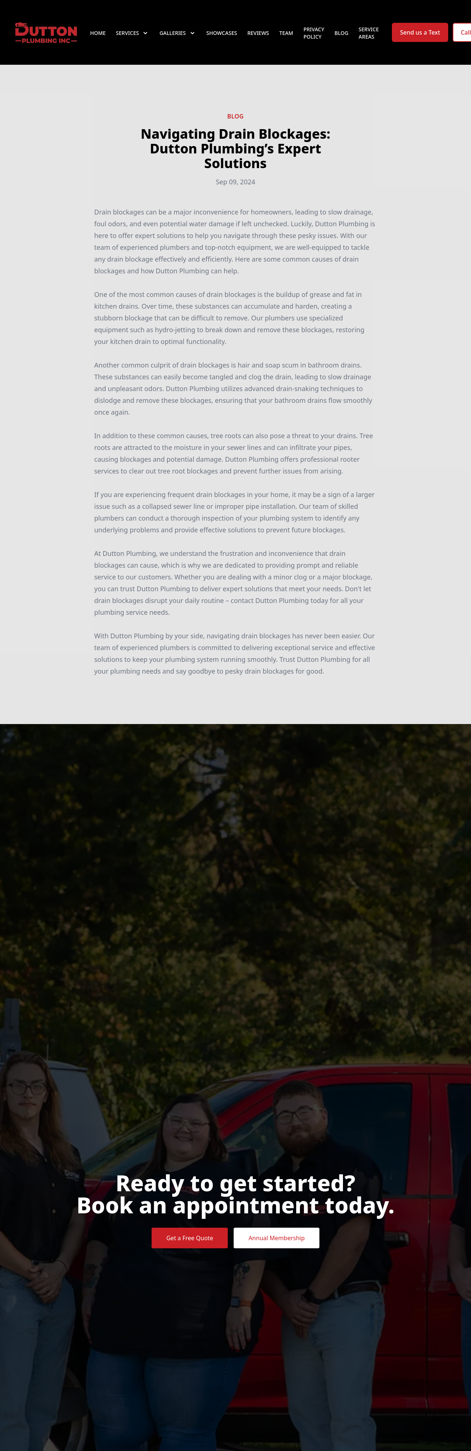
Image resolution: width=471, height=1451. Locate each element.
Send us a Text (420, 32)
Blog (341, 32)
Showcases (221, 32)
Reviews (258, 32)
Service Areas (369, 33)
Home (98, 32)
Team (286, 32)
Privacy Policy (314, 33)
